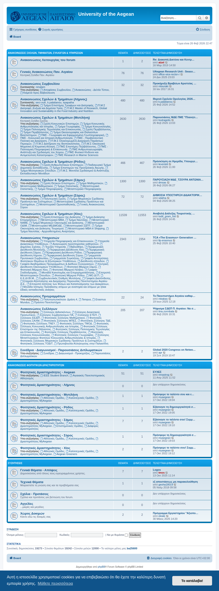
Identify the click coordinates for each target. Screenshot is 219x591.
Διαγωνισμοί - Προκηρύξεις (73, 353)
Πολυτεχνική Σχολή (52, 198)
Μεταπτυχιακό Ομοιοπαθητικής (55, 204)
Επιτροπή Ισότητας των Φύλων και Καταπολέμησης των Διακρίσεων (68, 284)
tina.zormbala (166, 311)
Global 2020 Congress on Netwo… (174, 349)
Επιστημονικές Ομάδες (68, 425)
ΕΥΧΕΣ (157, 371)
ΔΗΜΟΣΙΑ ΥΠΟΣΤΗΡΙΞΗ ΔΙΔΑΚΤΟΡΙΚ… (177, 195)
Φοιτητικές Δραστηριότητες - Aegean (47, 372)
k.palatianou (54, 102)
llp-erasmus (165, 240)
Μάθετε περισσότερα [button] (55, 583)
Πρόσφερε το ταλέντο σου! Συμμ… (174, 447)
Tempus (85, 299)
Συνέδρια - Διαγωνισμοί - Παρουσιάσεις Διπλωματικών (61, 350)
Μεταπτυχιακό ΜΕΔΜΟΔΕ (45, 225)
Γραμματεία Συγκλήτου (64, 258)
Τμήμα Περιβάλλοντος (34, 132)
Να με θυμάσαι (117, 534)
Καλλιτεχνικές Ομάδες (80, 397)
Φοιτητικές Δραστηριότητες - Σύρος (46, 435)
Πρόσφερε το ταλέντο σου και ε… (173, 394)
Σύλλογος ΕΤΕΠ (86, 314)
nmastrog (163, 374)
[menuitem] (50, 29)
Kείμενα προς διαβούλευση (37, 92)
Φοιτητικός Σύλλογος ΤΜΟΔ (74, 323)
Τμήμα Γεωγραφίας (67, 126)
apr (160, 352)
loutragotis (164, 120)
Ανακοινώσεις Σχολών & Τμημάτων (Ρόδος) (52, 161)
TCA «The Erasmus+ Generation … (174, 237)
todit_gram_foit (167, 216)
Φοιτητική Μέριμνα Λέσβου (66, 269)
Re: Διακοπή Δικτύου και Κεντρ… (173, 59)
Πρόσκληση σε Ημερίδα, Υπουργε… (175, 161)
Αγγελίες (26, 503)
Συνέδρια (47, 353)
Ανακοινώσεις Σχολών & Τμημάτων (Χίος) (51, 214)
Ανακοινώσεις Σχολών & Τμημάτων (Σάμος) (52, 180)
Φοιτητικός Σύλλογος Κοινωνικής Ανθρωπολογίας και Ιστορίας (64, 325)
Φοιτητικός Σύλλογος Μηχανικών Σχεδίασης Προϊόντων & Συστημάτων (61, 339)
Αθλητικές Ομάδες (52, 397)
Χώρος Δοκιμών (32, 513)
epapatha (68, 102)
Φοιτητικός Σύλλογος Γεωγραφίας (73, 334)
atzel (161, 62)
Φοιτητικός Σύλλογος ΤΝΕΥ (37, 323)
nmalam (40, 87)
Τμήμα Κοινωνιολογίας (96, 126)
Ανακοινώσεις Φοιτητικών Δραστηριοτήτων (36, 365)
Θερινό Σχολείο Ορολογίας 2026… (174, 98)
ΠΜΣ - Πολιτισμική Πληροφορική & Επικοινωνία (64, 148)
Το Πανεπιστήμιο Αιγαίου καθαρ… (174, 295)
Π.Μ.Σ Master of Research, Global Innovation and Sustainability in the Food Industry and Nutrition (63, 109)
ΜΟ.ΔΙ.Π (92, 275)
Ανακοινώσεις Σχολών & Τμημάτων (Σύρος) (52, 195)
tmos (161, 472)
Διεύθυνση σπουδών (91, 261)
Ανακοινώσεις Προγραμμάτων (42, 296)
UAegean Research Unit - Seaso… (174, 71)
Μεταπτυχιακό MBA (51, 219)
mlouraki (163, 86)
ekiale (161, 516)
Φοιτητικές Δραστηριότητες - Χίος (45, 448)
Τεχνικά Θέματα (31, 482)
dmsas (162, 182)
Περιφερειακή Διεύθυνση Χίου (65, 249)
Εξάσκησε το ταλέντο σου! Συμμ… (174, 419)
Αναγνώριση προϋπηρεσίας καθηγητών (74, 243)
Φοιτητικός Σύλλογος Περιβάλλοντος (63, 332)
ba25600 (132, 548)
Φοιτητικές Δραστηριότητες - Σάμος (46, 420)
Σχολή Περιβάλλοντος (97, 129)
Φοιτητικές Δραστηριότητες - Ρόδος (46, 407)
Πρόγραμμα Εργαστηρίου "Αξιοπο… (175, 513)
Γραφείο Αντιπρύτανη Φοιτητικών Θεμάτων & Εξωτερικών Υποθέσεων (64, 260)
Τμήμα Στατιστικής (66, 186)
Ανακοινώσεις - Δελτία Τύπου (90, 89)
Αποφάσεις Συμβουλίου (55, 89)
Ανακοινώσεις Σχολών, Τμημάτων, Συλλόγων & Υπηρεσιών (45, 53)
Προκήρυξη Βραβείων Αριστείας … (174, 83)
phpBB (101, 567)
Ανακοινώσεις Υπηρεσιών (39, 238)
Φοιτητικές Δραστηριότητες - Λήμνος (47, 385)
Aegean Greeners (65, 454)
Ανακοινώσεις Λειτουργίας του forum (47, 60)
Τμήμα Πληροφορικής (49, 188)
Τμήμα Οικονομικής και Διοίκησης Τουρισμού (61, 227)
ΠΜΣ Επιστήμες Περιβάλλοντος (76, 146)
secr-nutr (41, 102)
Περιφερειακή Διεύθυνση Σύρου (63, 255)
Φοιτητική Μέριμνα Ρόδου (68, 275)
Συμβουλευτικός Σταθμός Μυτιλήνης (58, 278)
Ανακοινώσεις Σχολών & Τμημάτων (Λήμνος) (53, 99)
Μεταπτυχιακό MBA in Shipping (84, 228)
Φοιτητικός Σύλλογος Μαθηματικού (63, 317)
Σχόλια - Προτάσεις (34, 494)
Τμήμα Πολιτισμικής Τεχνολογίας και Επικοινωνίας (50, 129)
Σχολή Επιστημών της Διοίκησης (60, 217)
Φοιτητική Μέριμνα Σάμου (80, 266)
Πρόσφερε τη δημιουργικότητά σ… (174, 435)
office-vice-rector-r (168, 74)
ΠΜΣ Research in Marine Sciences (76, 155)
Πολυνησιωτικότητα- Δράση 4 (58, 299)
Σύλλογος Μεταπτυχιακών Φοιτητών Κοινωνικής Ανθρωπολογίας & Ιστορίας (64, 336)
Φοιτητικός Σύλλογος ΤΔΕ (94, 320)
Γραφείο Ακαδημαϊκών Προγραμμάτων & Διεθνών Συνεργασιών (64, 262)
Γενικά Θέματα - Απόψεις (38, 470)
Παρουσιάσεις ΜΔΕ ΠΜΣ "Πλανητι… (175, 117)
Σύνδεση (12, 529)
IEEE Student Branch (54, 375)
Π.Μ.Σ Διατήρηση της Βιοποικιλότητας (56, 143)
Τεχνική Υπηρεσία (54, 246)
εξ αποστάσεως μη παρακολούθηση (175, 481)
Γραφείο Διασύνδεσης (96, 278)
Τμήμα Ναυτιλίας (76, 219)
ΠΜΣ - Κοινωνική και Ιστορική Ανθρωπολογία (64, 136)
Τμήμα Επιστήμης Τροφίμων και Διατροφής (66, 105)
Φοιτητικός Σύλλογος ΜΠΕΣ (58, 320)
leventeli (163, 164)
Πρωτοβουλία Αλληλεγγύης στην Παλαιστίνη (81, 343)
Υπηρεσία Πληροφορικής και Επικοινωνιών (66, 241)
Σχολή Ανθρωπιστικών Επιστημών (61, 164)
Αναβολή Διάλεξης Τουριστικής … (174, 213)
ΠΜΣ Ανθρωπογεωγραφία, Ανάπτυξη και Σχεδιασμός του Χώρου (61, 151)
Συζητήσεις (15, 463)
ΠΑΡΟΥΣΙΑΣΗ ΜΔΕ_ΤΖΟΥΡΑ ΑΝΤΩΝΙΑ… (178, 179)
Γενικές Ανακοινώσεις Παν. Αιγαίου (46, 72)
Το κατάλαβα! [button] (192, 581)
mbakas (163, 298)
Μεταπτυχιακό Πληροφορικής (82, 188)
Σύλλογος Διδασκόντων (55, 312)
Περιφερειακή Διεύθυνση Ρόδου (62, 252)
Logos (157, 469)
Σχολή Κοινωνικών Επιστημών (59, 123)
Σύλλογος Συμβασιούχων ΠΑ (55, 314)
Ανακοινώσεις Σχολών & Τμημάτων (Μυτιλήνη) (55, 117)
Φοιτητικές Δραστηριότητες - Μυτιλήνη (49, 394)
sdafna (162, 198)
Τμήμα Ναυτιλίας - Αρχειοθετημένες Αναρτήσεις (64, 230)
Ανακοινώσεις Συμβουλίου (40, 84)
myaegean (164, 397)
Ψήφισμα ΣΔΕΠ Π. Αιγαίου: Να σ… (174, 308)
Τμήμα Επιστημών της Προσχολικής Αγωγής (77, 167)
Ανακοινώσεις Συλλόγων (38, 309)
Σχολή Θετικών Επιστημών (57, 183)
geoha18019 (165, 484)
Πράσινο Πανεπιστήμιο (46, 302)
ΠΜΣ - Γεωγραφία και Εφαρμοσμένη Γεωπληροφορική (71, 135)
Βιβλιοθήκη (75, 246)
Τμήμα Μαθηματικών (89, 183)
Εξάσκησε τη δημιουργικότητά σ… (174, 406)
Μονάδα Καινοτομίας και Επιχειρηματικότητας (66, 272)
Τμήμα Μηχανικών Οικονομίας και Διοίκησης (56, 222)
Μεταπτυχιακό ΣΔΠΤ (76, 225)
